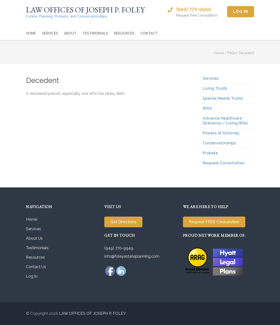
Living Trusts (215, 88)
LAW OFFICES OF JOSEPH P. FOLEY (85, 10)
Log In (240, 11)
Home (31, 33)
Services (50, 33)
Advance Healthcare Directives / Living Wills (225, 120)
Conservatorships (219, 143)
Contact (148, 33)
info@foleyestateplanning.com (131, 256)
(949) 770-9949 (193, 9)
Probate (210, 153)
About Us (34, 238)
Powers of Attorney (221, 133)
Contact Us (36, 266)
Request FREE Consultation (214, 222)
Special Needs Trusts (223, 98)
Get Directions (123, 222)
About (70, 33)
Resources (124, 33)
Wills (207, 108)
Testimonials (95, 33)
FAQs (232, 53)
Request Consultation (224, 163)
